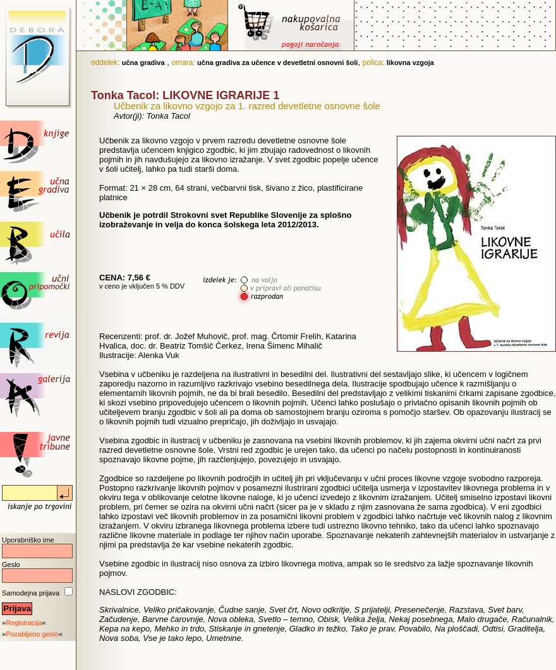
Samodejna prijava (30, 593)
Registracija (24, 622)
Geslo (11, 564)
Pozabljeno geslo (32, 634)
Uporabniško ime (28, 540)
